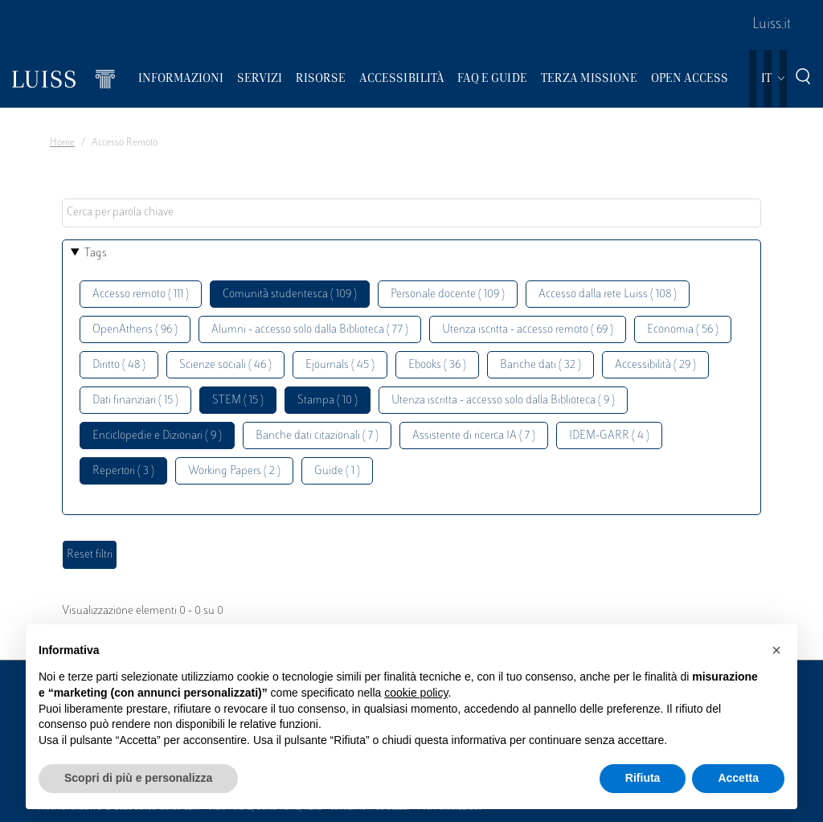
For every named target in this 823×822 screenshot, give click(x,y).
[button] (776, 650)
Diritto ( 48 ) (118, 365)
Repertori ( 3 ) (123, 471)
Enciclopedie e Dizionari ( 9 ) (157, 436)
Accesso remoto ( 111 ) (140, 294)
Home (62, 143)
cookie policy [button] (416, 692)
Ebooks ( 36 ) (437, 365)
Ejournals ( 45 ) (340, 365)
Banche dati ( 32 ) (540, 365)
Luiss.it (771, 25)
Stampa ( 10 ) (327, 401)
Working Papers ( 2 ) (234, 471)
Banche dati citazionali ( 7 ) (317, 436)
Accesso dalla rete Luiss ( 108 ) (607, 294)
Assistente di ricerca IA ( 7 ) (473, 436)
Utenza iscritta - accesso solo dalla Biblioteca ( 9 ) (503, 401)
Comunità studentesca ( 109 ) (290, 294)
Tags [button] (95, 253)
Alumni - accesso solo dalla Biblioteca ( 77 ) (309, 330)
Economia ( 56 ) (683, 330)
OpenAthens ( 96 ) (135, 330)
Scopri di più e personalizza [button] (138, 777)
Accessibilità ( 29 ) (655, 365)
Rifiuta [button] (643, 777)
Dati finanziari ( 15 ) (135, 401)
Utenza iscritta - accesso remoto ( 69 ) (527, 330)
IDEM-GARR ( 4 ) (609, 436)
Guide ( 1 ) (337, 471)
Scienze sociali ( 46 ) (225, 365)
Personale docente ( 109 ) (448, 294)
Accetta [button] (738, 777)
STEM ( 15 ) (238, 401)
